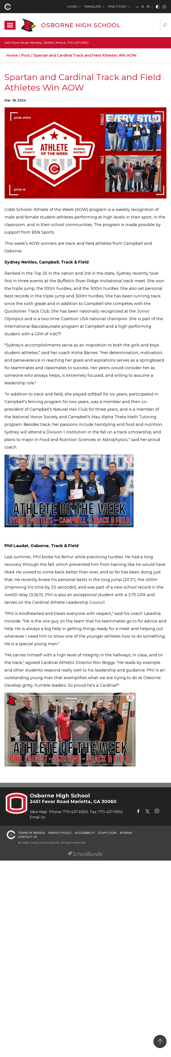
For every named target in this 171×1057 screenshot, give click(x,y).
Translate (92, 6)
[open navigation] (10, 25)
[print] (164, 7)
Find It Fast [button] (117, 6)
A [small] (137, 6)
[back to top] (160, 1041)
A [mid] (142, 6)
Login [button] (72, 6)
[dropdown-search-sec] (165, 26)
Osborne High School (81, 25)
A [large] (148, 6)
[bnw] (157, 7)
